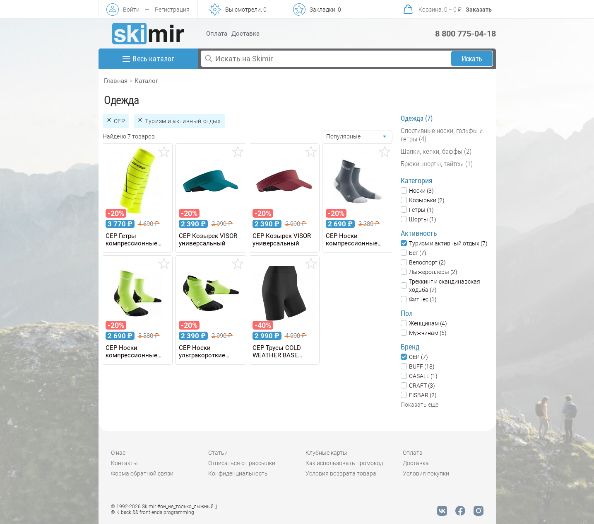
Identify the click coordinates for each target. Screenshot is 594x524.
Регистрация (172, 9)
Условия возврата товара (340, 473)
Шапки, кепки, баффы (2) (436, 151)
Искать (472, 58)
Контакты (124, 463)
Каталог (146, 81)
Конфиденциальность (238, 473)
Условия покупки (426, 473)
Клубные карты (326, 452)
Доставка (245, 33)
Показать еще (419, 404)
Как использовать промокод (344, 463)
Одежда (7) (417, 118)
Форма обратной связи (142, 473)
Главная (115, 81)
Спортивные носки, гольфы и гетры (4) (442, 134)
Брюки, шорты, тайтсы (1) (437, 164)
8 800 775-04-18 (465, 34)
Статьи (218, 452)
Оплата (216, 33)
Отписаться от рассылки (241, 463)
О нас (118, 452)
